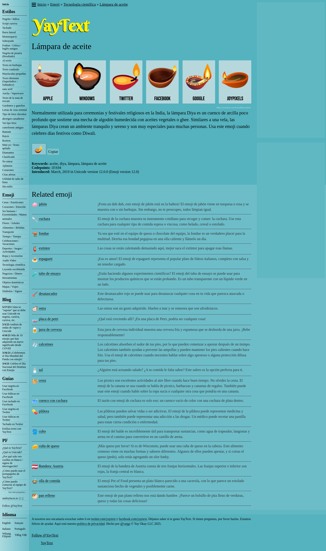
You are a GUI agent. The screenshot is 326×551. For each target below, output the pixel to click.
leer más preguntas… (17, 492)
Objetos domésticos (13, 282)
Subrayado (8, 41)
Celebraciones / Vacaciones (10, 242)
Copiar (53, 152)
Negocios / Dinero (12, 273)
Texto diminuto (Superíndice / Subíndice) (10, 81)
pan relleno (47, 495)
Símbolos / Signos (12, 291)
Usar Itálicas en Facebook (10, 395)
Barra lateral (9, 32)
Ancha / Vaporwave (13, 93)
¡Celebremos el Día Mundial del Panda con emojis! (13, 356)
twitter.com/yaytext (103, 519)
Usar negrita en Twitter (10, 410)
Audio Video (9, 260)
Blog (6, 299)
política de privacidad (91, 523)
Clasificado (8, 156)
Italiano (6, 528)
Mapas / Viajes (10, 286)
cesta (42, 380)
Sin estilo (7, 186)
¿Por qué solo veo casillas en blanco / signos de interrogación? (12, 461)
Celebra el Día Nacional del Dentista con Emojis (14, 367)
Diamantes (8, 152)
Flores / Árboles (11, 223)
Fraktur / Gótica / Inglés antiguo (11, 47)
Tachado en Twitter (12, 424)
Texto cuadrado (10, 69)
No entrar (7, 161)
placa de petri (48, 319)
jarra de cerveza (50, 329)
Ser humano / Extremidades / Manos (14, 213)
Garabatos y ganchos (13, 105)
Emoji (8, 194)
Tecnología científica (13, 264)
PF (5, 440)
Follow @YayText (12, 505)
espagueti (45, 259)
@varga (125, 523)
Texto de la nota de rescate (12, 99)
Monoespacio (9, 36)
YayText (47, 543)
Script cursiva (9, 23)
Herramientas (9, 277)
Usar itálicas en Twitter (10, 418)
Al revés (6, 60)
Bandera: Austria (51, 466)
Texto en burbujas (12, 65)
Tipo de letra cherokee (14, 114)
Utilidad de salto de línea (13, 180)
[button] (34, 5)
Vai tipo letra (9, 123)
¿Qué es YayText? (12, 447)
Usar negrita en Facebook (10, 387)
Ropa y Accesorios (12, 256)
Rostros (6, 140)
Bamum (6, 131)
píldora (44, 411)
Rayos (5, 136)
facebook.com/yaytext (133, 519)
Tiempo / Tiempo (11, 236)
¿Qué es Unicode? (12, 452)
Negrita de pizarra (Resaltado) (12, 55)
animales (7, 218)
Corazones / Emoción (14, 206)
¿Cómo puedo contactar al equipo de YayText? (14, 485)
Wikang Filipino (6, 535)
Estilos (8, 11)
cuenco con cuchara (53, 400)
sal (41, 370)
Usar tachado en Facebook (11, 403)
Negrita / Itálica (10, 19)
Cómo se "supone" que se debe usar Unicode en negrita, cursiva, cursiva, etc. (14, 313)
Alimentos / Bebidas (13, 227)
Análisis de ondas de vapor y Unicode (12, 328)
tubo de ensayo (49, 273)
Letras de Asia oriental (14, 109)
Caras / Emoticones (12, 202)
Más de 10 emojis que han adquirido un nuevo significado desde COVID (12, 342)
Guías (8, 378)
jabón (43, 204)
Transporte (8, 232)
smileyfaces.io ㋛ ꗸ (13, 498)
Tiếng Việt (21, 535)
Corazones (8, 170)
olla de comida (49, 481)
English (6, 523)
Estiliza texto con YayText (11, 430)
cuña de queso (49, 446)
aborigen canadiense (13, 118)
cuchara (44, 219)
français (19, 523)
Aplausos (7, 165)
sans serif (7, 89)
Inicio (5, 4)
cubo (42, 431)
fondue (44, 233)
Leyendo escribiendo (13, 269)
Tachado (6, 27)
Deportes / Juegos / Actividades (12, 250)
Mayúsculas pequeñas (14, 73)
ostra (42, 308)
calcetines (46, 344)
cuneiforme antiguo (13, 127)
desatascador (48, 294)
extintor (44, 248)
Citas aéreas (8, 174)
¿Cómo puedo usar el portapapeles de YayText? (13, 474)
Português (20, 528)
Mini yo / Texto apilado (10, 146)
